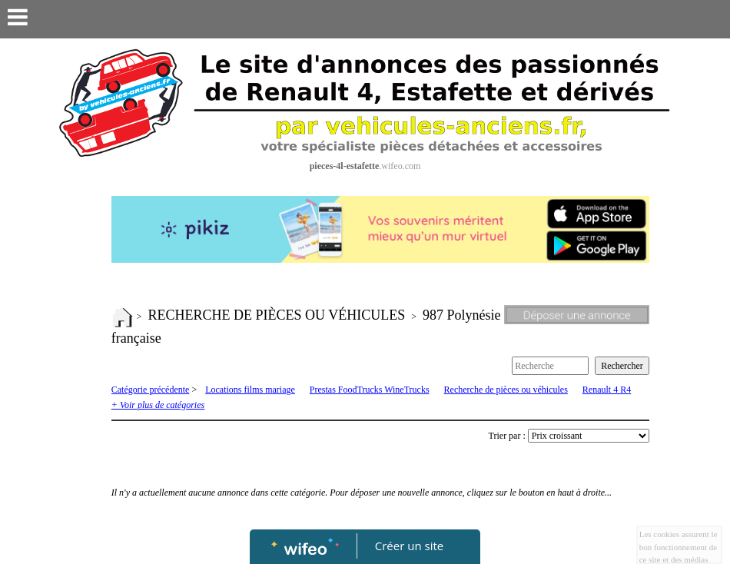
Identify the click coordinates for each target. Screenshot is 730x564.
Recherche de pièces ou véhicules (506, 389)
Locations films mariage (250, 389)
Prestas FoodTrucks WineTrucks (370, 389)
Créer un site (409, 545)
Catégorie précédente (150, 389)
